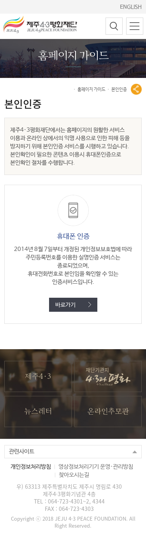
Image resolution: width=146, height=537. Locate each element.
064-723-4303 (76, 508)
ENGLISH (131, 7)
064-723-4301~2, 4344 (76, 501)
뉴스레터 (38, 411)
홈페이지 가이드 (91, 89)
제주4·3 (38, 376)
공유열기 (136, 89)
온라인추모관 (108, 411)
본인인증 (119, 89)
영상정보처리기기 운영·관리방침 (95, 466)
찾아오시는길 (74, 475)
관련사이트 (21, 451)
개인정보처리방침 (31, 466)
